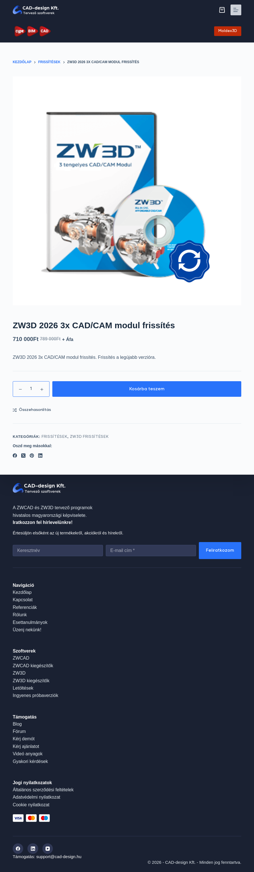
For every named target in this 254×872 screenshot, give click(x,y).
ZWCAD (21, 658)
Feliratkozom (220, 550)
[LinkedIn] (40, 455)
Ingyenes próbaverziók (35, 695)
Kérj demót (24, 738)
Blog (17, 724)
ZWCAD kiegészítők (33, 665)
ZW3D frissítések (89, 437)
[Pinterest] (32, 455)
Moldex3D (227, 31)
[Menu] (236, 10)
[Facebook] (15, 455)
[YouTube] (47, 848)
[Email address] (151, 550)
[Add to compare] (32, 410)
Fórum (19, 731)
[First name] (58, 550)
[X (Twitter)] (23, 455)
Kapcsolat (23, 599)
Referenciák (25, 607)
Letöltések (23, 688)
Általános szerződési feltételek (43, 789)
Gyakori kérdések (30, 761)
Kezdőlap (22, 592)
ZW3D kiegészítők (31, 680)
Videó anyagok (28, 753)
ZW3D (19, 673)
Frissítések (54, 437)
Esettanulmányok (30, 622)
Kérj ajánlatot (26, 746)
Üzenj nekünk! (27, 629)
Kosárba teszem (147, 389)
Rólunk (20, 614)
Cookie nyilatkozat (31, 804)
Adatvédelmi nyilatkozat (36, 797)
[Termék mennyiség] (31, 389)
